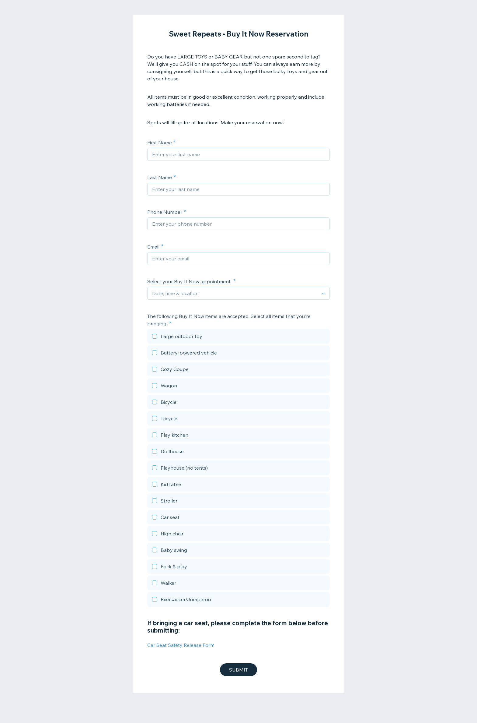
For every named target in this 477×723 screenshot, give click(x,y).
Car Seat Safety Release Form (180, 645)
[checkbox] (238, 337)
